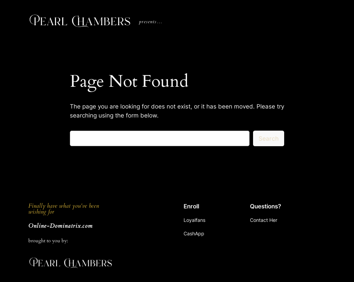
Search (269, 138)
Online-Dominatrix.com (60, 226)
